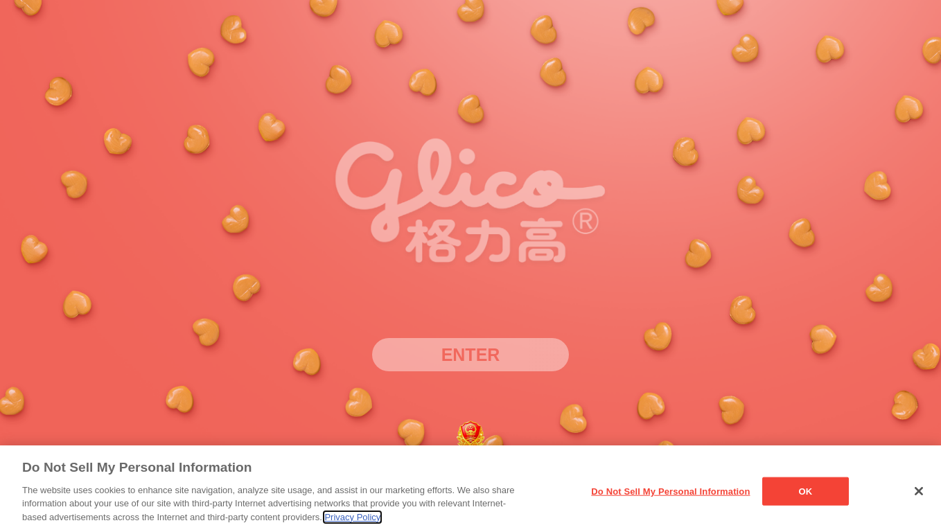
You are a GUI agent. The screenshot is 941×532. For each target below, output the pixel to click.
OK (806, 495)
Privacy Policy (352, 520)
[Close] (919, 495)
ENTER (470, 354)
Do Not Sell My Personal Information (670, 495)
